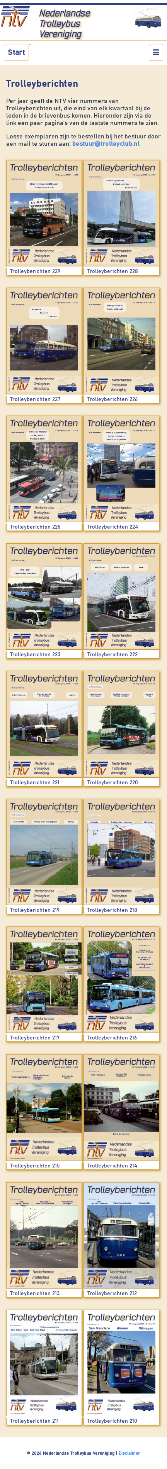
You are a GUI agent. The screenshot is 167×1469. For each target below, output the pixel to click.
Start (16, 52)
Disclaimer (129, 1453)
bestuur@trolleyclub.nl (106, 144)
